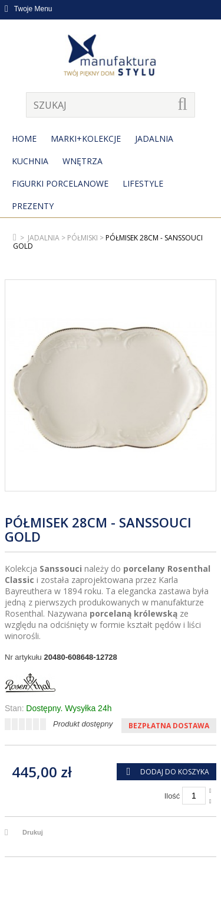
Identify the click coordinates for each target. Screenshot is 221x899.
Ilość (172, 796)
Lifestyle (143, 183)
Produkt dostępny (83, 724)
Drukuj (32, 832)
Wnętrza (82, 161)
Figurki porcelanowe (60, 183)
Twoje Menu (28, 9)
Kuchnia (30, 161)
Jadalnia (154, 138)
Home (24, 138)
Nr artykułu (23, 657)
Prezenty (33, 205)
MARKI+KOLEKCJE (86, 138)
